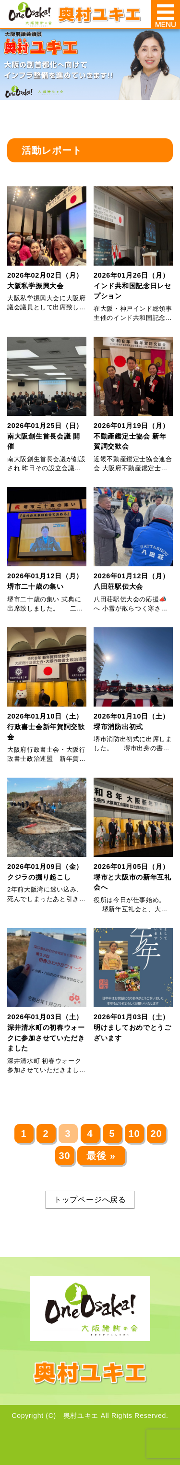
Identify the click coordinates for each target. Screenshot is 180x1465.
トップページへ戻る (90, 1200)
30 (64, 1155)
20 (156, 1133)
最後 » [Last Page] (101, 1155)
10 (134, 1133)
